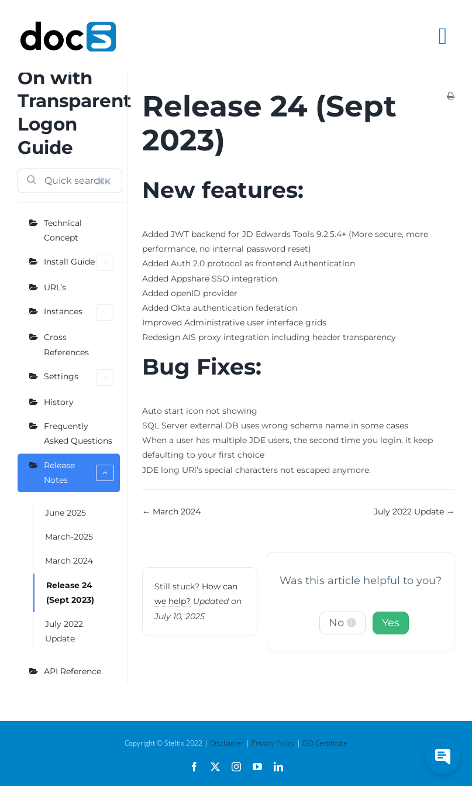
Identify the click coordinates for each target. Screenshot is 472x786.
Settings (79, 377)
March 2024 (69, 560)
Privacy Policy (273, 743)
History (59, 402)
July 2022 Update (64, 631)
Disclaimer (227, 743)
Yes (390, 622)
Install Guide (79, 263)
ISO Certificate (324, 743)
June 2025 (65, 512)
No (342, 622)
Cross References (66, 344)
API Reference (72, 671)
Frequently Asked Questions (78, 433)
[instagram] (236, 766)
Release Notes (79, 472)
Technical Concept (63, 230)
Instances (79, 312)
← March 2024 (171, 511)
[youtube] (257, 766)
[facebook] (194, 766)
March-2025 (69, 536)
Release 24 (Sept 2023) (70, 592)
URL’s (55, 287)
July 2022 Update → (414, 511)
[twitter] (215, 766)
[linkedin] (278, 766)
